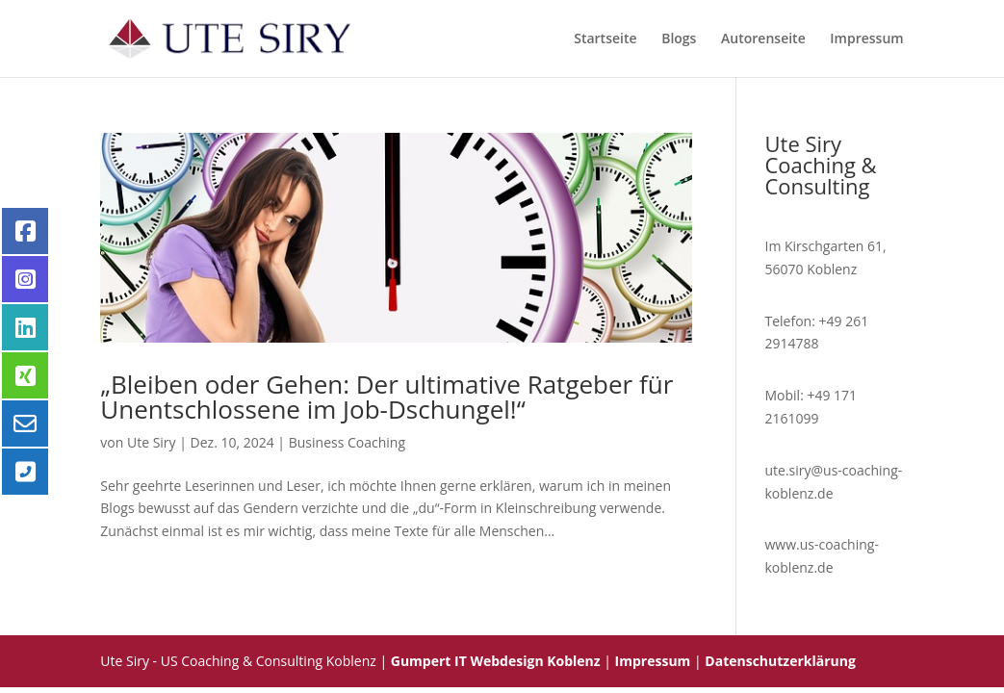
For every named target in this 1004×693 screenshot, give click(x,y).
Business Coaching (347, 442)
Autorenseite (763, 39)
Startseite (605, 39)
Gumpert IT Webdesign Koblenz (496, 661)
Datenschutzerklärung (780, 661)
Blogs (678, 39)
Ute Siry (151, 442)
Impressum (866, 39)
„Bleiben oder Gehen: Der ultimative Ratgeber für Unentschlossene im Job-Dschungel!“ (386, 396)
